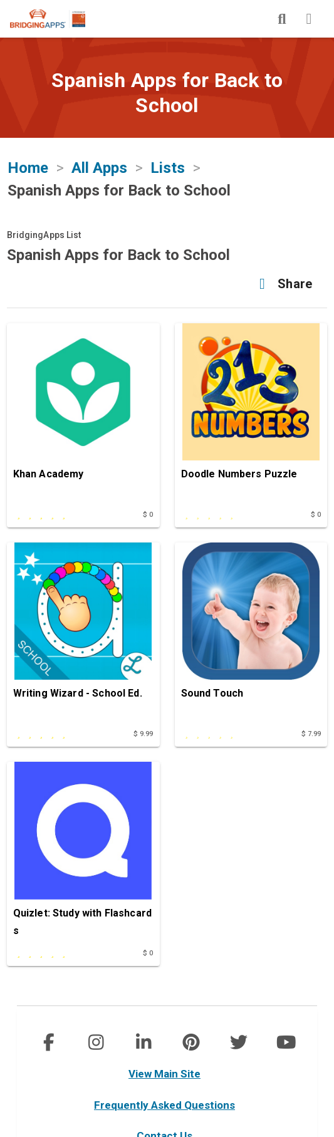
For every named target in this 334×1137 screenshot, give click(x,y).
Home (28, 168)
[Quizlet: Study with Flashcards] (83, 852)
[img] (282, 18)
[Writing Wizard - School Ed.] (83, 632)
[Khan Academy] (83, 413)
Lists (167, 168)
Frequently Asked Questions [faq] (164, 1105)
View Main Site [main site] (164, 1073)
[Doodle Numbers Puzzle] (251, 413)
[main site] (57, 18)
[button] (282, 284)
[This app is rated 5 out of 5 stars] (60, 513)
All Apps (99, 168)
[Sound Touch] (251, 632)
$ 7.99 (311, 734)
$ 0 (148, 515)
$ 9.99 (143, 734)
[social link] (48, 1042)
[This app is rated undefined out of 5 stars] (227, 513)
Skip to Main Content (0, 0)
